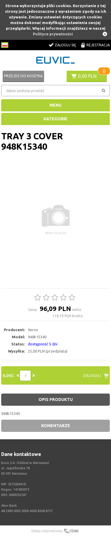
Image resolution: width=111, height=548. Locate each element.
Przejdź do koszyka (23, 76)
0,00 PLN (87, 76)
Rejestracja (98, 45)
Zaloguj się (65, 45)
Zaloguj (92, 376)
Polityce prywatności (53, 34)
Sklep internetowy (46, 531)
